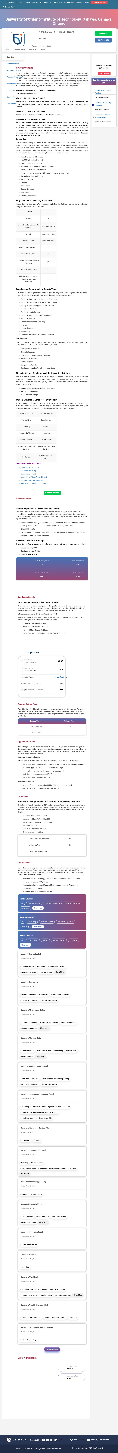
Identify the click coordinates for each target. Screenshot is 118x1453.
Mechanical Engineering (60, 994)
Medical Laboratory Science (54, 1317)
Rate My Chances (52, 493)
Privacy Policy (40, 1449)
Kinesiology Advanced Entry (31, 1317)
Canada (17, 18)
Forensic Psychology (28, 972)
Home (12, 18)
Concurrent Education (29, 1245)
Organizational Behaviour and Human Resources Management (44, 1168)
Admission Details (12, 70)
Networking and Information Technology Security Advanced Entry (45, 1107)
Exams (27, 2)
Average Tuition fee (13, 76)
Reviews (79, 2)
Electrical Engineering (29, 1028)
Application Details (12, 83)
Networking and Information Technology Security (39, 1112)
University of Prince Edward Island (34, 477)
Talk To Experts (104, 73)
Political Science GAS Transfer (53, 1289)
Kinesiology (72, 1317)
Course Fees (10, 96)
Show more (38, 908)
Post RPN (37, 1140)
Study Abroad (56, 2)
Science (45, 940)
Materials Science (46, 972)
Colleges (10, 2)
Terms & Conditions (54, 1449)
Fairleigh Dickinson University (32, 480)
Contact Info (10, 103)
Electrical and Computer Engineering (34, 994)
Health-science (33, 940)
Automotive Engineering (30, 1000)
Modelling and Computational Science (51, 966)
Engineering (25, 908)
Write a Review (99, 2)
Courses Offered (19, 50)
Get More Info (103, 40)
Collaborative (26, 1140)
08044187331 (79, 1440)
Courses (19, 2)
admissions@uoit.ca (73, 1376)
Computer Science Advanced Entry (50, 1051)
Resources (69, 2)
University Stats (11, 63)
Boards (35, 2)
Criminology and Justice (30, 1289)
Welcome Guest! (9, 7)
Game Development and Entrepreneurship (36, 1118)
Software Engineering (29, 1022)
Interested (103, 33)
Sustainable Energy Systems (31, 1194)
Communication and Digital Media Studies (36, 1295)
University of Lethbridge (30, 467)
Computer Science (27, 966)
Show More (60, 972)
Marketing (24, 1163)
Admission (44, 2)
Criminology (25, 1267)
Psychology (73, 940)
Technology (25, 927)
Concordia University (29, 474)
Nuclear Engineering (49, 1000)
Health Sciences (27, 1217)
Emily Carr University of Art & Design (35, 484)
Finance (73, 1168)
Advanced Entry (37, 1163)
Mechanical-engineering (72, 903)
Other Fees (9, 90)
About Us (19, 1449)
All (22, 903)
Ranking (43, 50)
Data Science (71, 1051)
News (87, 2)
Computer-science (34, 903)
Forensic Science (27, 1056)
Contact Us (28, 1449)
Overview (7, 50)
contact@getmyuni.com (100, 1440)
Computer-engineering (52, 903)
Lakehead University (28, 471)
